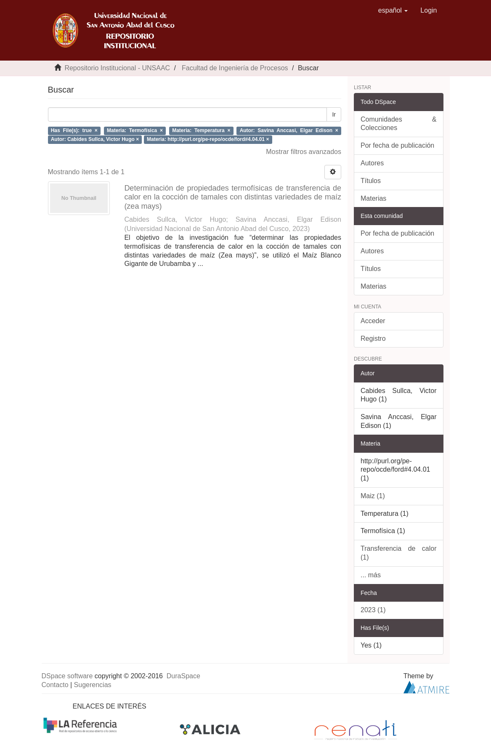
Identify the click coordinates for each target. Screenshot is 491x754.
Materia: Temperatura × (201, 130)
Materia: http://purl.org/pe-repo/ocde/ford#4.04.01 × (208, 139)
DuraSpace (183, 676)
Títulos (371, 180)
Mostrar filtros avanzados (303, 151)
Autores (372, 163)
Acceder (373, 320)
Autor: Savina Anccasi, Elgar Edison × (289, 130)
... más (371, 575)
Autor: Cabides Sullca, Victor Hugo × (95, 139)
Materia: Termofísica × (135, 130)
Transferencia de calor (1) (399, 553)
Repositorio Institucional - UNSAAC (117, 68)
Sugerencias (92, 684)
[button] (393, 10)
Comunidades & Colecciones (399, 124)
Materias (373, 198)
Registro (373, 338)
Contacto (55, 684)
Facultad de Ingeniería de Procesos (235, 68)
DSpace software (67, 676)
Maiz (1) (373, 495)
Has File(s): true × (74, 130)
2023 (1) (373, 609)
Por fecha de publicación (397, 145)
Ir (334, 114)
